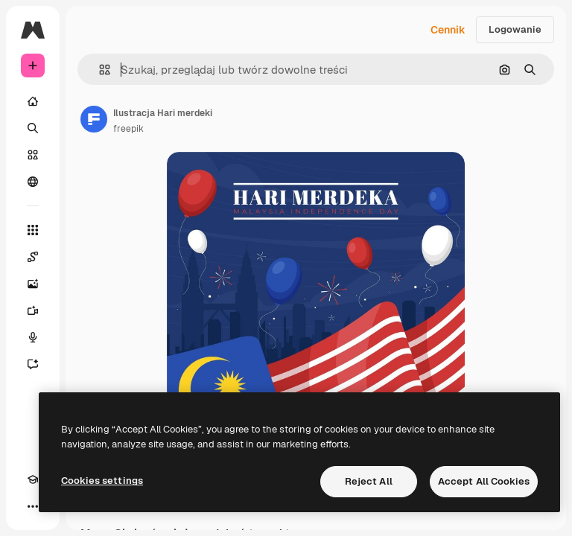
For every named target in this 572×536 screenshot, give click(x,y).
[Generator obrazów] (33, 284)
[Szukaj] (33, 128)
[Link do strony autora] (93, 119)
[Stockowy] (33, 155)
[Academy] (33, 479)
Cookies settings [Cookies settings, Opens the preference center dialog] (102, 480)
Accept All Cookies (484, 481)
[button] (98, 69)
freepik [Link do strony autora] (128, 129)
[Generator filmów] (33, 310)
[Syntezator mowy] (33, 337)
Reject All (369, 481)
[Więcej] (33, 506)
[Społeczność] (33, 182)
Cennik (447, 29)
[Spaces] (33, 257)
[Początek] (33, 101)
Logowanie (515, 29)
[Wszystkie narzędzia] (33, 230)
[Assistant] (33, 364)
